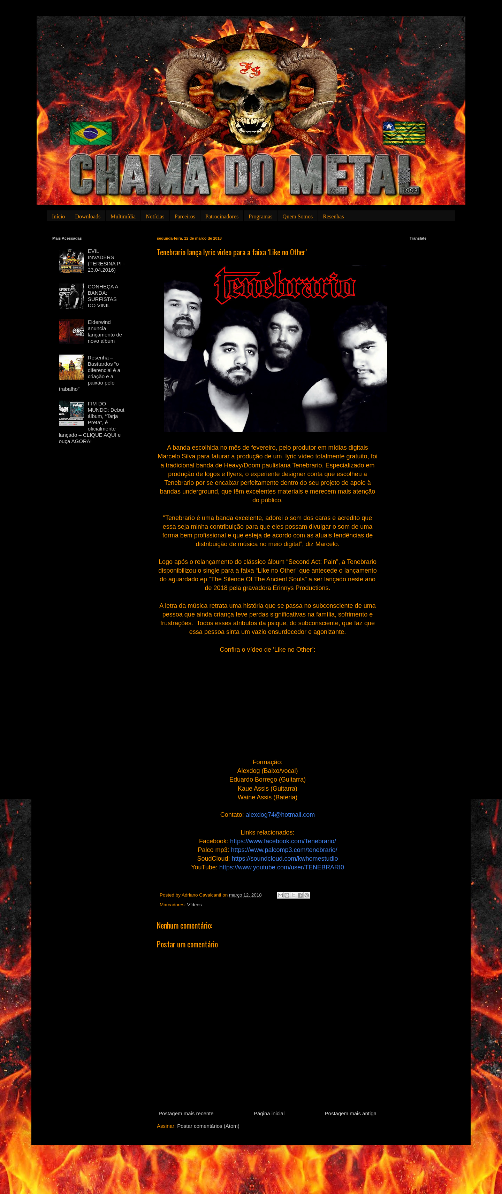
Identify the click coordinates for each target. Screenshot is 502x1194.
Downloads (87, 216)
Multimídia (123, 216)
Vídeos (194, 904)
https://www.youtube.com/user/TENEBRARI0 (281, 867)
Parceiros (185, 216)
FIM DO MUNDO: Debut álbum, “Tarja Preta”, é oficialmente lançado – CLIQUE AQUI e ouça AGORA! (91, 422)
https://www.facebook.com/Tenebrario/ (283, 841)
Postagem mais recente (186, 1113)
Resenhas (333, 216)
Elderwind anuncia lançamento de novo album (105, 331)
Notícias (155, 216)
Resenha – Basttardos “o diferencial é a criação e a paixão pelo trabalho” (89, 373)
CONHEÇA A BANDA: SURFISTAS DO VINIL (103, 296)
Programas (260, 216)
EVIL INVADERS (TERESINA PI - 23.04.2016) (106, 260)
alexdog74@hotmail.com (280, 814)
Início (58, 216)
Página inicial (269, 1113)
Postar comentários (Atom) (208, 1126)
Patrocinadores (221, 216)
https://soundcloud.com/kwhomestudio (284, 858)
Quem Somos (298, 216)
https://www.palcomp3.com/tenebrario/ (284, 849)
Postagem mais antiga (350, 1113)
